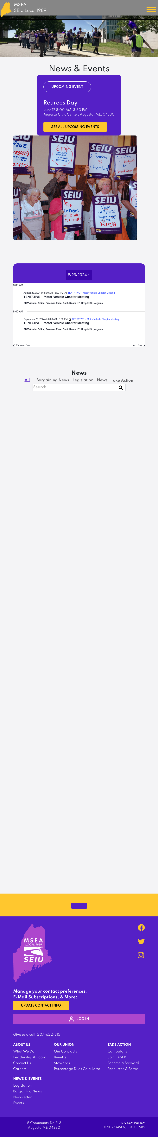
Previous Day (21, 345)
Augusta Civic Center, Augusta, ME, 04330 (79, 114)
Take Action (119, 1044)
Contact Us (22, 1063)
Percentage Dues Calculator (77, 1069)
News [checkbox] (102, 380)
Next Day (138, 345)
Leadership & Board (30, 1057)
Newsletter (22, 1097)
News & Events (27, 1079)
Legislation (22, 1085)
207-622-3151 (49, 1034)
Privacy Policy (132, 1123)
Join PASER (117, 1057)
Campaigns (117, 1051)
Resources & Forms (123, 1069)
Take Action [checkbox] (122, 381)
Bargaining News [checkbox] (52, 380)
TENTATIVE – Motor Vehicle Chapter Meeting (56, 296)
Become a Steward (123, 1063)
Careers (20, 1069)
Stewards (62, 1063)
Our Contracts (65, 1051)
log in (79, 1018)
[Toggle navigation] (151, 9)
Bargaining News (27, 1091)
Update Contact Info (41, 1005)
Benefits (60, 1057)
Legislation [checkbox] (83, 380)
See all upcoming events (75, 127)
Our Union (64, 1044)
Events (18, 1103)
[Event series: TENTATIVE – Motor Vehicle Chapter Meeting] (90, 293)
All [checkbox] (27, 380)
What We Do (23, 1051)
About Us (21, 1044)
